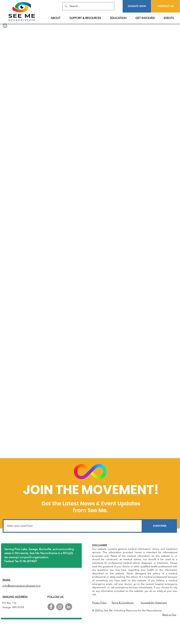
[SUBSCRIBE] (160, 526)
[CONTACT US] (165, 6)
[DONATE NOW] (137, 6)
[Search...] (88, 6)
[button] (57, 18)
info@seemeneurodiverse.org (21, 585)
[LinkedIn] (68, 606)
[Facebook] (51, 606)
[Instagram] (59, 606)
